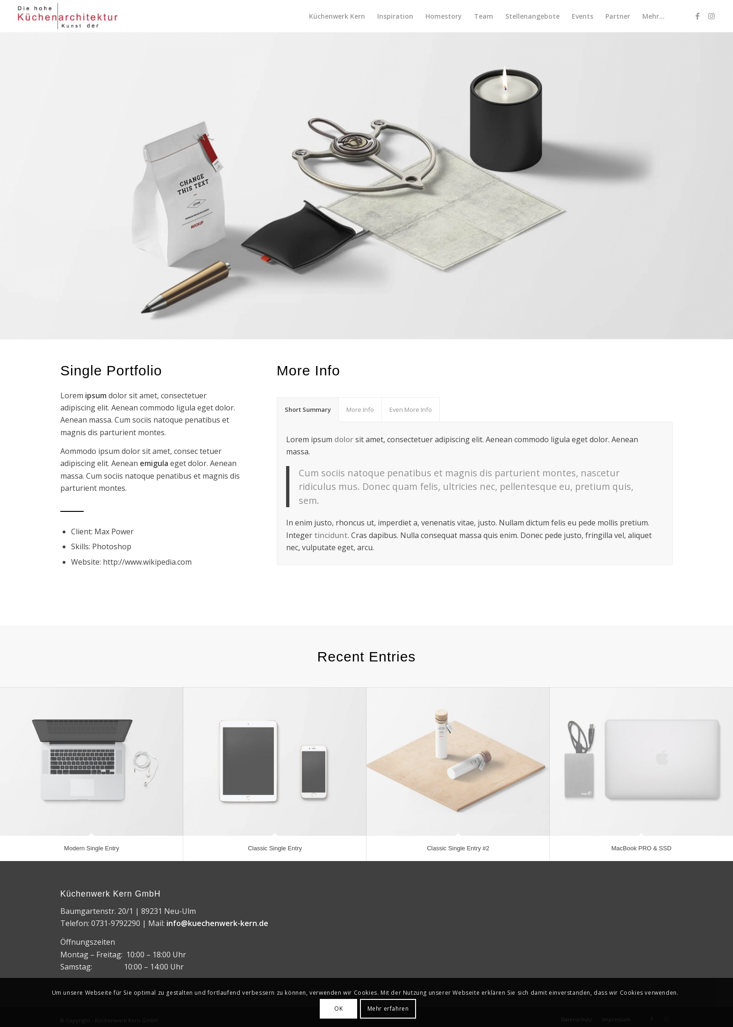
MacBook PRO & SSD (641, 848)
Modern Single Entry (91, 848)
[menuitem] (337, 16)
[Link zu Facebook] (697, 16)
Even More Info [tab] (410, 409)
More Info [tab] (360, 409)
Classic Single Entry (275, 848)
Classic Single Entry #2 (458, 848)
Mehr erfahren (388, 1009)
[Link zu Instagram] (711, 16)
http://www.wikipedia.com (147, 562)
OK (338, 1009)
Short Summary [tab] (308, 409)
